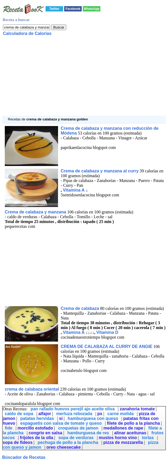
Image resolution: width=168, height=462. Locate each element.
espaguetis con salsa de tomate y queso (61, 423)
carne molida (120, 413)
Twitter (54, 9)
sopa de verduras (76, 437)
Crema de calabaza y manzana (36, 212)
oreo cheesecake (63, 447)
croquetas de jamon (78, 428)
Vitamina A (74, 190)
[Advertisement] (84, 78)
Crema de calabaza (80, 308)
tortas (148, 437)
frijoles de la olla (36, 437)
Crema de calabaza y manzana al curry (100, 171)
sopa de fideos (17, 442)
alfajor (44, 413)
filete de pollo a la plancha (133, 423)
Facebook (72, 9)
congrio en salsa (45, 433)
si (61, 418)
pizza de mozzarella (123, 442)
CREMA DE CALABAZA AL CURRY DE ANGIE (106, 346)
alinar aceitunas (130, 433)
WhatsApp (91, 9)
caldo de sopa (19, 413)
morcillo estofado (35, 428)
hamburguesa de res (88, 433)
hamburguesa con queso (93, 418)
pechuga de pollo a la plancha (68, 442)
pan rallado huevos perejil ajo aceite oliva (73, 409)
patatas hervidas (37, 418)
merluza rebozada (74, 413)
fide (8, 428)
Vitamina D (107, 332)
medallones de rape (123, 428)
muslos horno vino (118, 437)
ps (99, 413)
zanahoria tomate (137, 409)
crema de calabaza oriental (32, 389)
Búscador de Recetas (24, 457)
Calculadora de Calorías (27, 33)
